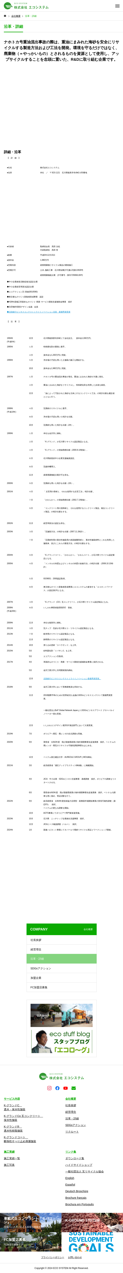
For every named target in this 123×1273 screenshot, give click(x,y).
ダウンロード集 (74, 1158)
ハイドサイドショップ (78, 1164)
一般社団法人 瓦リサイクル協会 (84, 1171)
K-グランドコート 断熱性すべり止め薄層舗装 (20, 1139)
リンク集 (70, 1151)
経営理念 (36, 949)
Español (70, 1184)
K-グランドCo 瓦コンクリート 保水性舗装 (23, 1118)
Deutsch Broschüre (76, 1191)
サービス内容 (12, 1098)
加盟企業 (36, 977)
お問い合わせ (75, 1257)
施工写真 (9, 1164)
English (69, 1178)
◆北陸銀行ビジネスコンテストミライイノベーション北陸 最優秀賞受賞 (38, 312)
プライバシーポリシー (52, 1257)
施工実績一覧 (12, 1158)
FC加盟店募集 (39, 987)
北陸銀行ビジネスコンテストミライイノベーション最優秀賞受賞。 (72, 679)
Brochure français (75, 1197)
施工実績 (9, 1151)
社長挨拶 (36, 940)
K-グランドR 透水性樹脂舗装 (13, 1128)
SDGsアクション (41, 968)
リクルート (72, 1131)
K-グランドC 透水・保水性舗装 (14, 1107)
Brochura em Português (79, 1204)
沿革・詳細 (72, 1118)
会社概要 (70, 1098)
